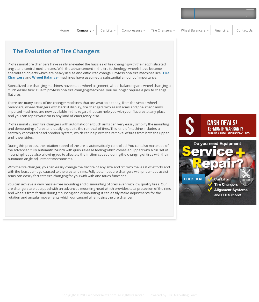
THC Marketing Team (182, 295)
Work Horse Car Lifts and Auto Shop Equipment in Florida (48, 13)
